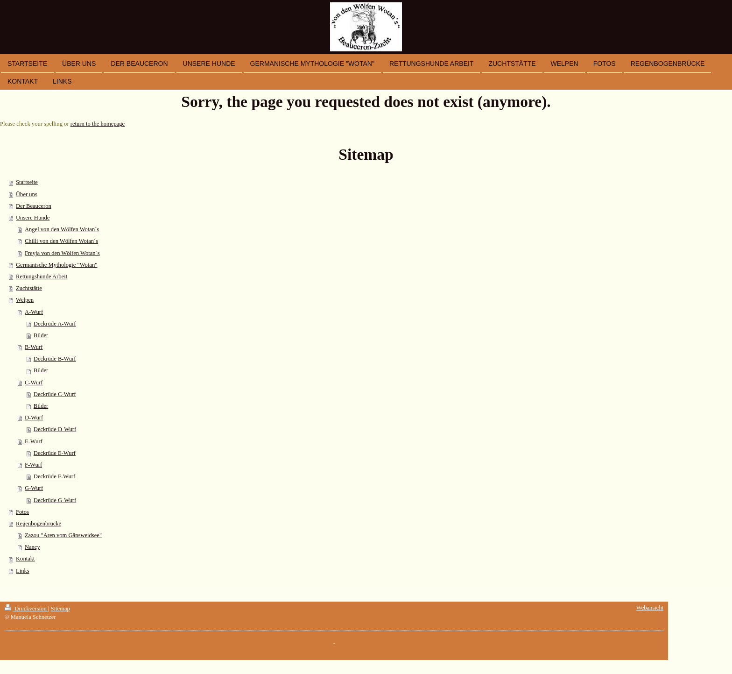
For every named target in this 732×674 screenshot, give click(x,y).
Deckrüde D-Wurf (55, 429)
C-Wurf (34, 382)
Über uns (26, 194)
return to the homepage (97, 124)
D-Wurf (34, 417)
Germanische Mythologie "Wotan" (56, 265)
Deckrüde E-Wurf (55, 453)
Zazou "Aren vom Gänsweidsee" (63, 535)
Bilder (41, 335)
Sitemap (60, 608)
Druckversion (26, 608)
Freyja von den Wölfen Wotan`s (62, 253)
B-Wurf (34, 347)
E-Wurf (33, 441)
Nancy (32, 547)
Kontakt (25, 558)
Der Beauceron (33, 206)
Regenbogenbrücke (38, 523)
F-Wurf (33, 464)
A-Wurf (34, 312)
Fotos (22, 512)
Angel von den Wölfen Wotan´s (62, 229)
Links (22, 571)
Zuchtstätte (29, 288)
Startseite (27, 182)
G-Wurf (34, 488)
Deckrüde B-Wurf (55, 358)
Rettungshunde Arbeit (41, 276)
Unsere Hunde (32, 217)
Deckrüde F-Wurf (54, 476)
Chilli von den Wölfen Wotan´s (61, 241)
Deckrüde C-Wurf (55, 394)
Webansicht (649, 607)
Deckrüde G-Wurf (55, 500)
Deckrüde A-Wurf (55, 323)
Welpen (25, 300)
